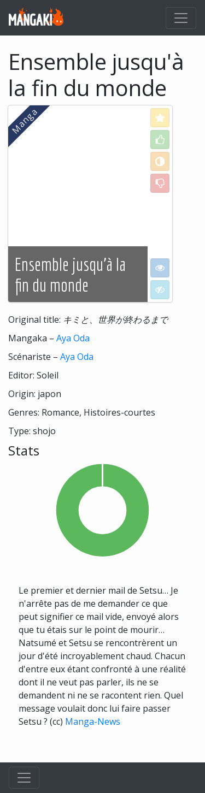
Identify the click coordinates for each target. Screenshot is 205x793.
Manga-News (92, 721)
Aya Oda (73, 338)
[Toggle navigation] (181, 18)
